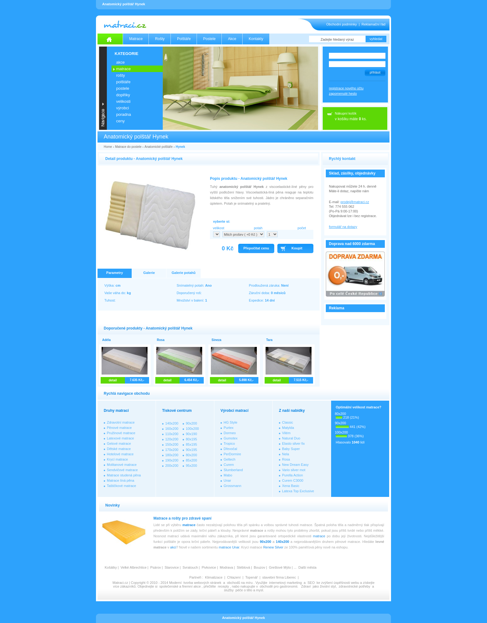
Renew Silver (273, 547)
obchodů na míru (240, 582)
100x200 (192, 428)
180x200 (171, 455)
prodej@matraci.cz (354, 202)
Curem (229, 464)
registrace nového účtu (346, 88)
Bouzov (259, 567)
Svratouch (190, 567)
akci (173, 547)
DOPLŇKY (123, 95)
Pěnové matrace (119, 428)
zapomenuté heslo (343, 93)
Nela (285, 454)
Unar (227, 480)
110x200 (171, 434)
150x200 (171, 444)
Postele (209, 39)
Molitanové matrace (122, 464)
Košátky (111, 567)
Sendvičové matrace (122, 470)
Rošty (160, 39)
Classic (287, 422)
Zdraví (306, 586)
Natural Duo (291, 438)
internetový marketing (285, 582)
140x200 (171, 423)
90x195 (191, 450)
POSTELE (122, 88)
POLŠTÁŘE (123, 82)
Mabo (228, 475)
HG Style (230, 422)
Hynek (180, 146)
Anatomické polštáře (158, 146)
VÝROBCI (122, 108)
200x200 (171, 465)
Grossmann (232, 486)
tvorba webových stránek (202, 582)
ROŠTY (120, 75)
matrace (188, 525)
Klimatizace (213, 577)
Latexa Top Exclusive (298, 491)
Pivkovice (209, 567)
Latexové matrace (120, 438)
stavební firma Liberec (279, 577)
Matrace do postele (128, 146)
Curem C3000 (292, 480)
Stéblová (243, 567)
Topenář (251, 577)
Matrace (136, 39)
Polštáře (184, 39)
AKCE (120, 62)
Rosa (286, 459)
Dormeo (230, 433)
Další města (307, 567)
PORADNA (123, 114)
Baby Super (291, 449)
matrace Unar (229, 547)
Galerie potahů (183, 273)
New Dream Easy (295, 464)
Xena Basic (290, 486)
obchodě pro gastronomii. (279, 586)
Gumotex (231, 438)
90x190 (191, 434)
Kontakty (256, 39)
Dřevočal (230, 449)
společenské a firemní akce (180, 586)
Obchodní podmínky (341, 24)
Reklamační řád (373, 24)
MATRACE (123, 68)
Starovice (172, 567)
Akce (232, 39)
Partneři (195, 577)
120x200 (171, 439)
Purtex (229, 428)
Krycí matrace (117, 459)
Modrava (226, 567)
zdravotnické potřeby (354, 586)
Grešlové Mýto (280, 567)
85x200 (191, 460)
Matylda (288, 428)
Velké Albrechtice (134, 567)
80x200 (191, 455)
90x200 (191, 423)
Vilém (286, 433)
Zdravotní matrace (120, 422)
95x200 (191, 465)
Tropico (229, 443)
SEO (311, 582)
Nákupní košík (346, 113)
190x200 (171, 460)
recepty (223, 586)
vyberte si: (221, 221)
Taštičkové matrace (121, 486)
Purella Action (292, 475)
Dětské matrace (119, 449)
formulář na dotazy (343, 227)
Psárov (155, 567)
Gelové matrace (119, 443)
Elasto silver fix (293, 443)
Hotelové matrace (120, 454)
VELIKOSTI (123, 101)
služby (229, 590)
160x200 (171, 428)
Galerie (149, 273)
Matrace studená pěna (124, 475)
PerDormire (232, 454)
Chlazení (233, 577)
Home (108, 146)
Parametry (114, 273)
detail (113, 380)
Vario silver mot (293, 470)
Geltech (229, 459)
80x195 (191, 439)
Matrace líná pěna (120, 480)
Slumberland (233, 470)
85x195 (191, 444)
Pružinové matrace (121, 433)
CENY (120, 121)
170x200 (171, 450)
